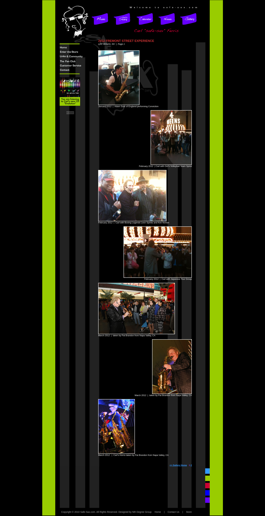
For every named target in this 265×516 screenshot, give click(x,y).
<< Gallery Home (178, 465)
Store (189, 512)
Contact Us (173, 512)
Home (158, 512)
